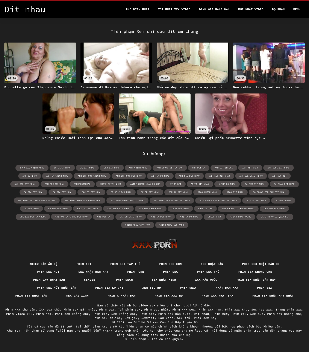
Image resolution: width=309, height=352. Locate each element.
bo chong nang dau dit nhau (127, 200)
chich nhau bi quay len (275, 216)
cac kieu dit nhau (118, 208)
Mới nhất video (251, 9)
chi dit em (103, 216)
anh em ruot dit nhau (129, 175)
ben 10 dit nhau (178, 192)
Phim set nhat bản (31, 295)
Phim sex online (106, 318)
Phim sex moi (48, 272)
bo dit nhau (31, 208)
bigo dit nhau (235, 192)
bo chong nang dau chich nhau (83, 200)
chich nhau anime (240, 216)
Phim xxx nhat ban (218, 295)
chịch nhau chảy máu (137, 224)
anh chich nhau (138, 167)
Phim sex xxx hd (168, 295)
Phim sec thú (208, 272)
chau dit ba (205, 208)
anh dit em (198, 167)
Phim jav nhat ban (49, 280)
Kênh (296, 9)
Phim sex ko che (109, 287)
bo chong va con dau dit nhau (172, 200)
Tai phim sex (129, 309)
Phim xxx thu (236, 309)
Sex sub (256, 314)
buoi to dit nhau (87, 208)
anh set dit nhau (219, 175)
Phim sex (264, 287)
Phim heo (43, 314)
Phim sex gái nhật (79, 309)
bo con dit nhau (256, 200)
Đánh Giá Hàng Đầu (214, 9)
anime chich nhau (110, 184)
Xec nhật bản (212, 264)
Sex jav (131, 318)
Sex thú (183, 318)
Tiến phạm (138, 339)
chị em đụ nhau (189, 216)
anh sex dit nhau (25, 184)
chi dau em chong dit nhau (71, 216)
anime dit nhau (200, 184)
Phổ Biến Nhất (137, 9)
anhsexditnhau (82, 184)
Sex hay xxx (261, 309)
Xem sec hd (151, 287)
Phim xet (83, 264)
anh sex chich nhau (251, 175)
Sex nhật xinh (164, 280)
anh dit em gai (224, 167)
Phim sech (124, 280)
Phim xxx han (210, 309)
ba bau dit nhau (254, 184)
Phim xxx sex (183, 309)
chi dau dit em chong (33, 216)
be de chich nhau (121, 192)
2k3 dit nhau (112, 167)
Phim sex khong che (255, 272)
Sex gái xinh (77, 295)
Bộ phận (278, 9)
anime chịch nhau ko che (145, 184)
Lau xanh (165, 318)
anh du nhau (30, 175)
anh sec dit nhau (189, 175)
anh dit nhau (250, 167)
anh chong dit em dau (170, 167)
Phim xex (239, 314)
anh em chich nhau (57, 175)
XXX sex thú (49, 309)
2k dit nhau (87, 167)
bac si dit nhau (91, 192)
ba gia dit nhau (33, 192)
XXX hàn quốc (206, 280)
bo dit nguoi (283, 200)
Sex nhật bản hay (93, 272)
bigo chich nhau (207, 192)
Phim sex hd (204, 318)
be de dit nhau (150, 192)
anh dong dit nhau (278, 167)
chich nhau (214, 216)
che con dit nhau (274, 208)
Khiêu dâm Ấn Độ (43, 264)
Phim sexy (188, 287)
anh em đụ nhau (160, 175)
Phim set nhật (156, 309)
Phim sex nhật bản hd (261, 264)
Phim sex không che (72, 314)
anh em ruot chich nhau (92, 175)
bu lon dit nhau (58, 208)
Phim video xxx (19, 314)
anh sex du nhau (54, 184)
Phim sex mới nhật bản (56, 287)
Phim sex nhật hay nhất (273, 295)
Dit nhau (201, 314)
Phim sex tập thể (125, 264)
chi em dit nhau (161, 216)
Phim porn (135, 272)
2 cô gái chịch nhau (32, 167)
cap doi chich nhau (150, 208)
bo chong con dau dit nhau (269, 192)
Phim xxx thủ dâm (20, 309)
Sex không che (123, 314)
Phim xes (100, 314)
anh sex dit (279, 175)
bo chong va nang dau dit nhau (218, 200)
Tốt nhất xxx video (174, 9)
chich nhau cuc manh (171, 224)
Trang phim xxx (289, 309)
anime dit (175, 184)
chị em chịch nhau (131, 216)
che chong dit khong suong (238, 208)
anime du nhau (227, 184)
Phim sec (170, 272)
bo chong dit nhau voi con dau (36, 200)
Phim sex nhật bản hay (256, 280)
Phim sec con (170, 264)
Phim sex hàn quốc (174, 314)
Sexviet (90, 280)
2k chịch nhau (62, 167)
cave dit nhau (180, 208)
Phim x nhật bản (122, 295)
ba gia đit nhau (62, 192)
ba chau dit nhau (284, 184)
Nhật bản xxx (227, 287)
